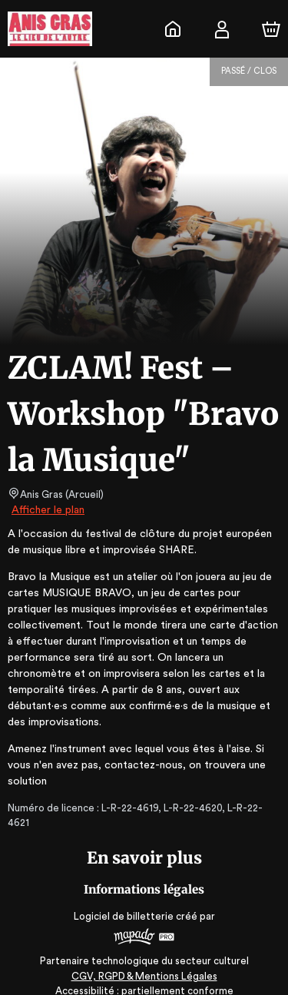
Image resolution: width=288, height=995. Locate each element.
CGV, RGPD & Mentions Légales (144, 961)
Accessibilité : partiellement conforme (144, 976)
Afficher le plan (47, 510)
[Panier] (271, 29)
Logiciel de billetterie (124, 901)
